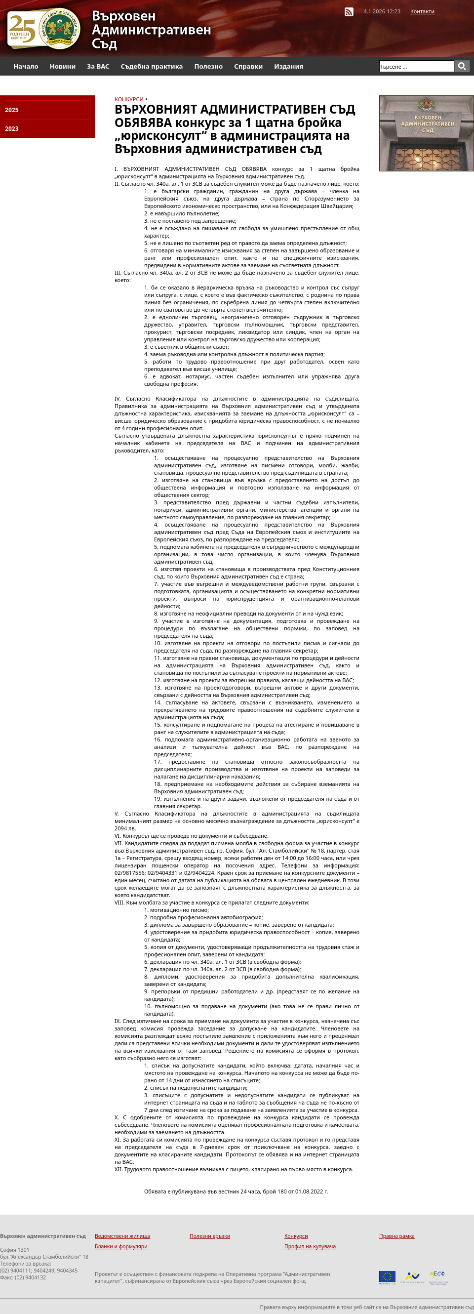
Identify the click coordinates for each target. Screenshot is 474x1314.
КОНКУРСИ (129, 99)
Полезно (208, 66)
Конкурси (296, 1235)
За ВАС (98, 66)
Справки (248, 66)
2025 (12, 110)
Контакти (422, 11)
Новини (63, 66)
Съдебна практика (152, 66)
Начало (26, 66)
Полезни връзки (210, 1235)
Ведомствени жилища (122, 1235)
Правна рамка (397, 1235)
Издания (288, 66)
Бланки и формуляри (121, 1246)
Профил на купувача (310, 1246)
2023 (12, 128)
